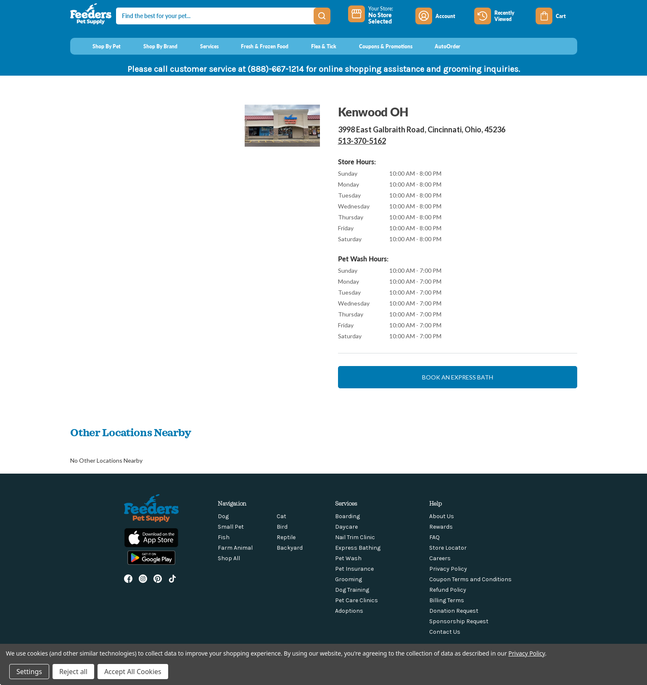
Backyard (290, 547)
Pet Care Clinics (356, 600)
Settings (29, 671)
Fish (224, 537)
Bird (282, 526)
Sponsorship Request (459, 621)
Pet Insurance (354, 568)
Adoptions (349, 610)
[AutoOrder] (440, 46)
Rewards (441, 526)
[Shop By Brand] (152, 46)
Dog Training (352, 589)
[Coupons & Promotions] (377, 46)
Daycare (346, 526)
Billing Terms (446, 600)
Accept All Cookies (132, 671)
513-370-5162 (362, 140)
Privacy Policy (448, 568)
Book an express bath (457, 377)
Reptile (286, 537)
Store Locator (448, 547)
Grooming (348, 579)
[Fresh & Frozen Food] (257, 46)
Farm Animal (235, 547)
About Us (441, 516)
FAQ (434, 537)
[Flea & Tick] (315, 46)
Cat (281, 516)
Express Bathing (357, 547)
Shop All (229, 558)
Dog (223, 516)
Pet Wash (348, 558)
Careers (440, 558)
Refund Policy (447, 589)
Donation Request (453, 610)
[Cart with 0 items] (556, 16)
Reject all (73, 671)
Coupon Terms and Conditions (470, 579)
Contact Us (444, 631)
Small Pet (231, 526)
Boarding (347, 516)
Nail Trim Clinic (355, 537)
